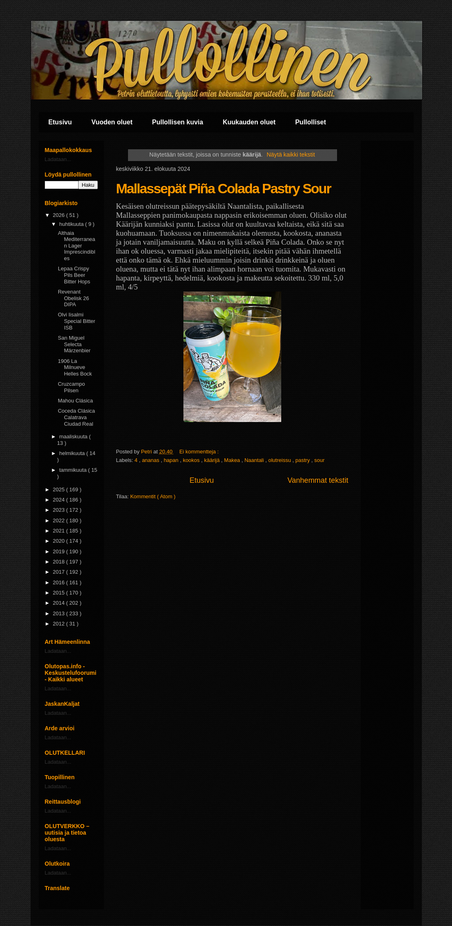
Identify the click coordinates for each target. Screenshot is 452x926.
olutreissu (280, 460)
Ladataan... (58, 159)
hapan (172, 460)
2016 (59, 582)
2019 (59, 551)
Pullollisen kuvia (177, 122)
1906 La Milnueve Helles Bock (75, 367)
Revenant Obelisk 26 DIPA (73, 298)
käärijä (212, 460)
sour (319, 460)
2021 (59, 531)
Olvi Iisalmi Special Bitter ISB (76, 321)
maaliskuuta (74, 436)
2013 (59, 613)
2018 (59, 562)
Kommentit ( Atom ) (152, 496)
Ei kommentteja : (199, 452)
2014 (59, 603)
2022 (59, 520)
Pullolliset (310, 122)
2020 (59, 541)
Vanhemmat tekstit (317, 480)
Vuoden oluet (111, 122)
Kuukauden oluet (249, 122)
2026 (59, 215)
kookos (192, 460)
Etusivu (60, 122)
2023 (59, 510)
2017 (59, 572)
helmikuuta (72, 453)
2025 (59, 489)
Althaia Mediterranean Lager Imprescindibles (76, 245)
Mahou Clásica (75, 401)
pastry (303, 460)
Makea (233, 460)
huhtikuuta (72, 224)
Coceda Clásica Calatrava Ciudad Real (76, 417)
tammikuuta (73, 470)
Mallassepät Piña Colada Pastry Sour (223, 188)
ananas (151, 460)
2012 (59, 624)
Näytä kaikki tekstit (291, 154)
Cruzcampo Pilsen (71, 387)
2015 (59, 593)
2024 (59, 500)
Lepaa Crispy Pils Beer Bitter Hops (74, 274)
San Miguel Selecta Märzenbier (74, 344)
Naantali (255, 460)
